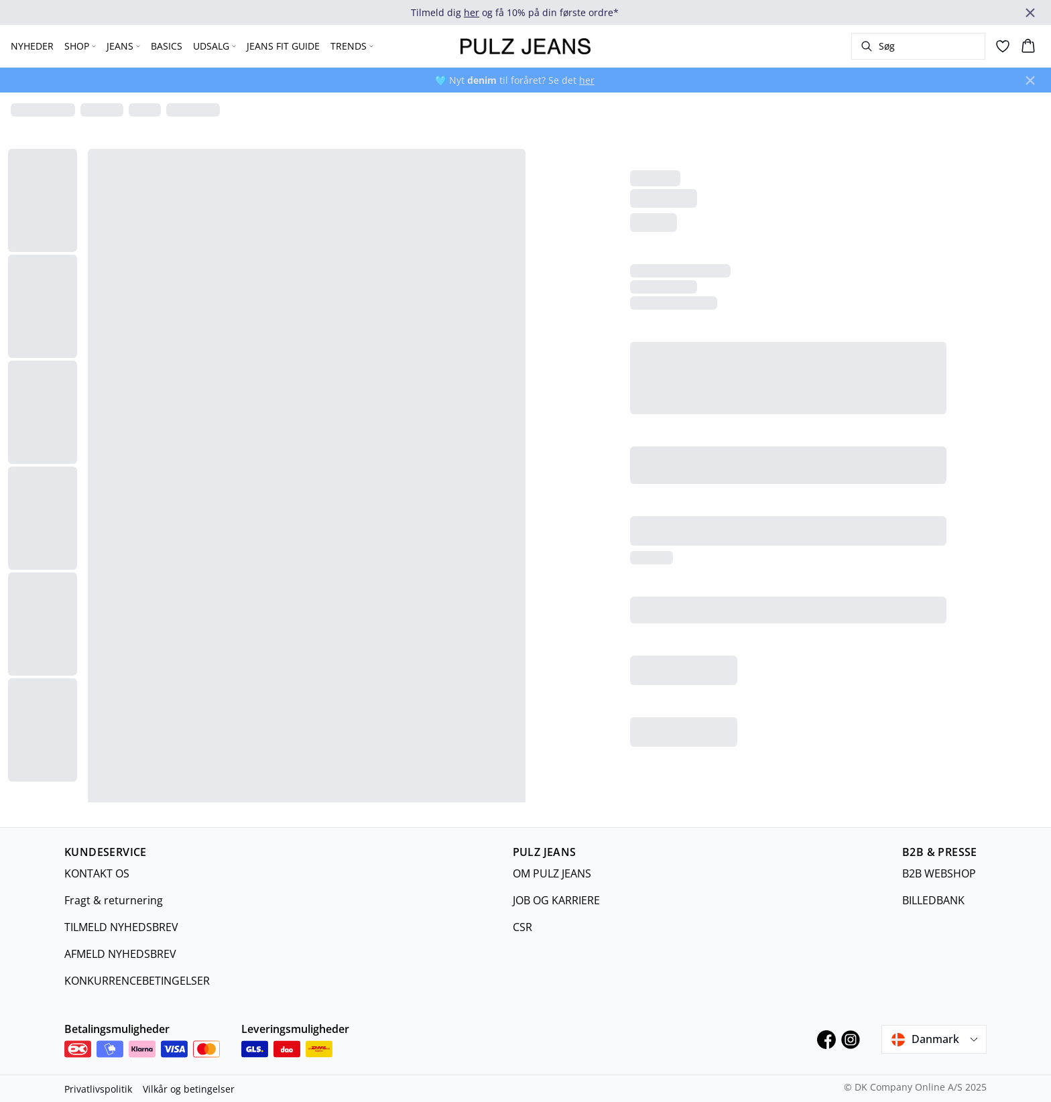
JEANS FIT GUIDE (283, 46)
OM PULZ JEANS (552, 873)
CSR (522, 927)
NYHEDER (32, 46)
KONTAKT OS (96, 873)
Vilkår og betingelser (189, 1089)
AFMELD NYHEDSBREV (120, 953)
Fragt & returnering (113, 900)
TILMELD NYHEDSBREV (121, 927)
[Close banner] (1030, 13)
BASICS (166, 46)
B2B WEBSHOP (939, 873)
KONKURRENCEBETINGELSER (137, 980)
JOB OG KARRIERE (556, 900)
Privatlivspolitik (98, 1089)
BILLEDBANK (933, 900)
